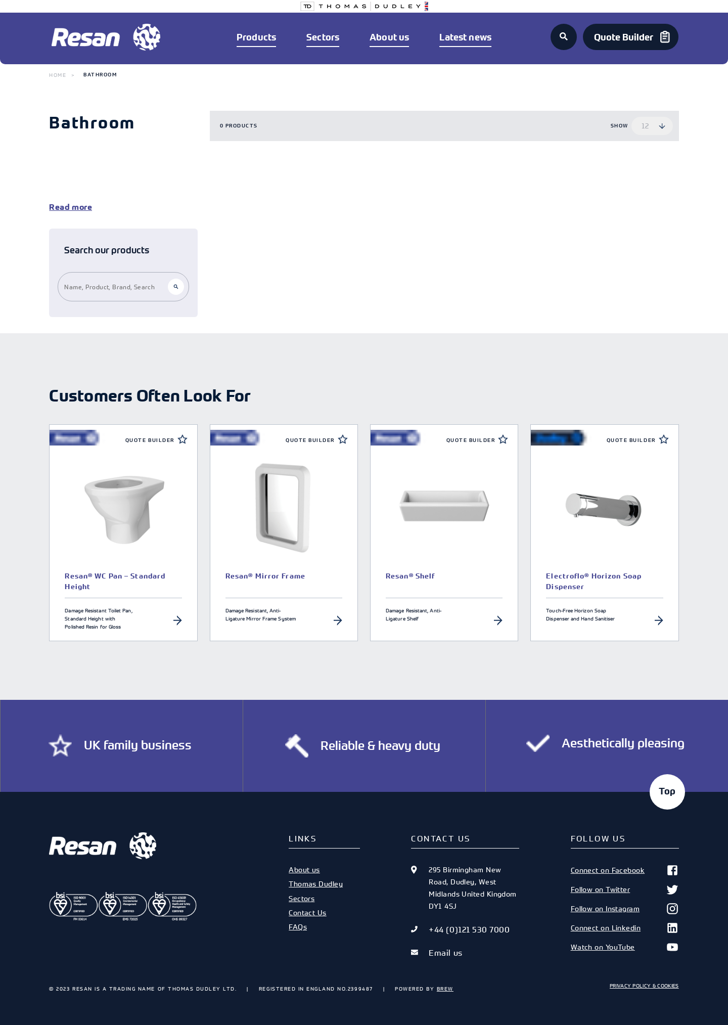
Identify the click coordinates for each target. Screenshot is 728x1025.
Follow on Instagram (625, 908)
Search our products (106, 250)
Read (59, 207)
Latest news (465, 37)
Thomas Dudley (316, 883)
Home (57, 74)
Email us (445, 953)
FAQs (298, 926)
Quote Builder (149, 440)
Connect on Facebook (625, 870)
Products (256, 37)
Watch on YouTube (625, 947)
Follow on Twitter (625, 889)
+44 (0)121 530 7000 (469, 929)
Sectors (322, 37)
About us (389, 37)
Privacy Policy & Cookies (644, 985)
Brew (445, 988)
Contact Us (307, 912)
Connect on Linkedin (625, 927)
